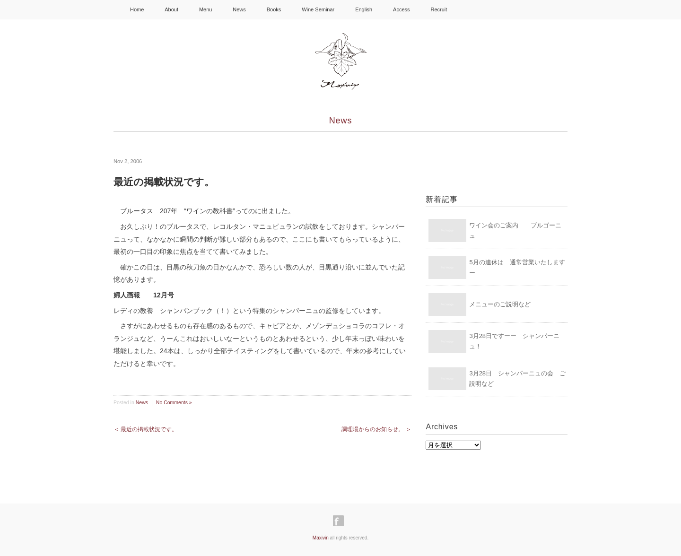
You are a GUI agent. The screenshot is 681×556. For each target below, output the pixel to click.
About (171, 9)
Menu (205, 9)
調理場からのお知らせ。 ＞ (376, 429)
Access (401, 9)
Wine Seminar (318, 9)
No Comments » (174, 402)
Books (274, 9)
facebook (465, 9)
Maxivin (321, 537)
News (239, 9)
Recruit (438, 9)
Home (137, 9)
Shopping (541, 9)
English (363, 9)
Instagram (487, 9)
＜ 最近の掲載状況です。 (145, 429)
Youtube (510, 9)
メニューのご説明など (500, 304)
